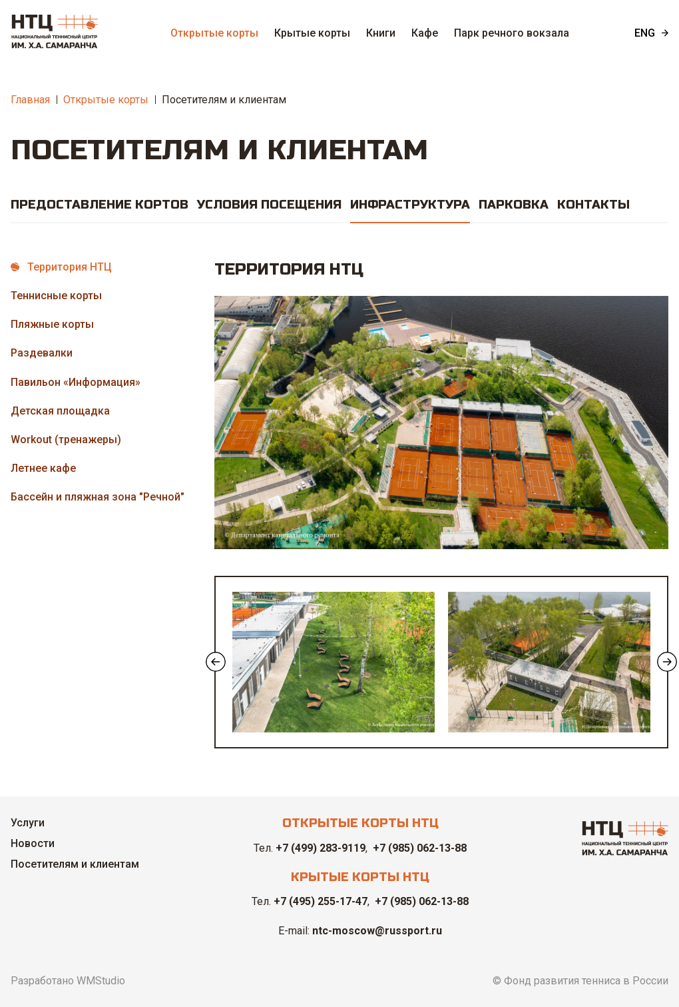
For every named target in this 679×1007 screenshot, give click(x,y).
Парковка (514, 204)
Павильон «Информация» (75, 382)
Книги (380, 33)
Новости (33, 843)
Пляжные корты (52, 324)
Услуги (28, 822)
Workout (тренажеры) (66, 439)
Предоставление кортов (99, 204)
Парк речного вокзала (511, 33)
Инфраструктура (410, 204)
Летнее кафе (43, 468)
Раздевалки (42, 353)
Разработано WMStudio (68, 980)
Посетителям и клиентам (224, 99)
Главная (30, 99)
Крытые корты (312, 33)
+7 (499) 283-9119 (320, 848)
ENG (644, 33)
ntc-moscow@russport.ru (377, 930)
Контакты (593, 204)
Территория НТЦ (69, 267)
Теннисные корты (56, 295)
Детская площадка (60, 411)
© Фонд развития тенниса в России (580, 980)
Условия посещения (269, 204)
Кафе (424, 33)
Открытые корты (214, 33)
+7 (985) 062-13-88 (420, 848)
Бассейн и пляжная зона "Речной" (97, 497)
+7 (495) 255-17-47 (320, 901)
